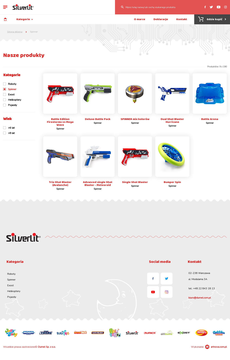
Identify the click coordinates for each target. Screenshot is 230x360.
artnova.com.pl (219, 349)
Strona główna (14, 31)
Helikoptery (13, 293)
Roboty (11, 276)
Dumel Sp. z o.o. (47, 349)
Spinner (11, 281)
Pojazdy (11, 299)
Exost (10, 287)
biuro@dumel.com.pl (199, 300)
